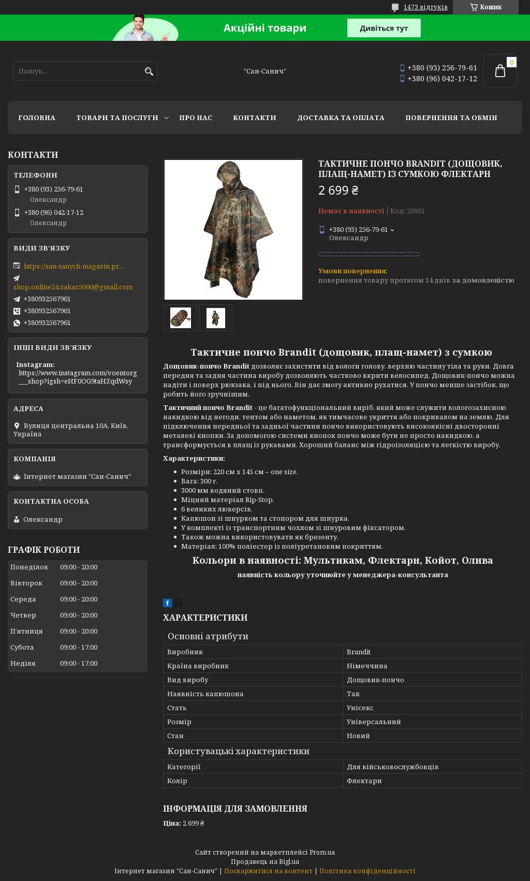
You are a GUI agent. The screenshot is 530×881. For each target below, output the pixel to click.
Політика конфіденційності (367, 871)
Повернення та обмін (451, 117)
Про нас (195, 117)
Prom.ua (322, 852)
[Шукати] (149, 72)
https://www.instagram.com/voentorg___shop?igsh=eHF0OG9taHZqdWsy (78, 377)
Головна (36, 117)
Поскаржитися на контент (268, 871)
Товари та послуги (117, 117)
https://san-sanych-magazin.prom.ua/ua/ (75, 266)
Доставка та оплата (341, 117)
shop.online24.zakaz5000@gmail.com (72, 287)
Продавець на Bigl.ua (265, 861)
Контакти (254, 117)
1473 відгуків (426, 7)
